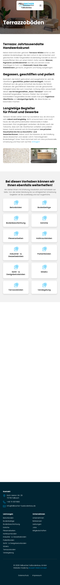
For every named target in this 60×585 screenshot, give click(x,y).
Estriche (44, 223)
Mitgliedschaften (39, 530)
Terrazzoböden (15, 290)
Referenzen (37, 521)
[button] (5, 155)
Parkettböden (44, 253)
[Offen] (40, 6)
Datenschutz (23, 575)
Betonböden (16, 207)
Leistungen (37, 524)
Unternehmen (38, 518)
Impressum (37, 575)
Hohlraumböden (44, 238)
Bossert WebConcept (38, 568)
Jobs (35, 527)
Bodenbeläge (44, 207)
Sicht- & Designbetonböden (15, 273)
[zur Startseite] (26, 5)
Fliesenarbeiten (15, 238)
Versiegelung (44, 290)
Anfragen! (36, 142)
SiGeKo (44, 271)
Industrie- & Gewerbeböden (15, 255)
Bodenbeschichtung (16, 223)
